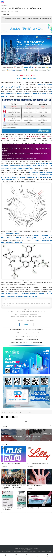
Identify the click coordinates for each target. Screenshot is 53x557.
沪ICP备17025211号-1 (26, 549)
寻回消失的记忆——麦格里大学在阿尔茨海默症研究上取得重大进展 (26, 342)
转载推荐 (16, 11)
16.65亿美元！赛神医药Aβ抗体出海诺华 (10, 463)
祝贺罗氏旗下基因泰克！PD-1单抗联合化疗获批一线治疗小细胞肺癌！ (13, 508)
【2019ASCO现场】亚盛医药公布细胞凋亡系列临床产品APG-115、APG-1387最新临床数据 (13, 486)
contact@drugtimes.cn (33, 551)
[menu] (50, 1)
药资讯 (12, 11)
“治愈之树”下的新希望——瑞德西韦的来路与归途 (26, 336)
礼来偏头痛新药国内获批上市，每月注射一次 (37, 463)
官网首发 (3, 447)
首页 (2, 5)
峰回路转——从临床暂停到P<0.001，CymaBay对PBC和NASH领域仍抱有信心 (26, 332)
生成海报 (4, 426)
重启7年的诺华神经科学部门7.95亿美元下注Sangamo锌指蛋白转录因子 (26, 329)
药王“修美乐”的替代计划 (33, 508)
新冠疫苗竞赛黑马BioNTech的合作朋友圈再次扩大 (26, 339)
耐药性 (46, 89)
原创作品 (3, 492)
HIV (20, 84)
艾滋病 (41, 82)
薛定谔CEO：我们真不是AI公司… (35, 485)
